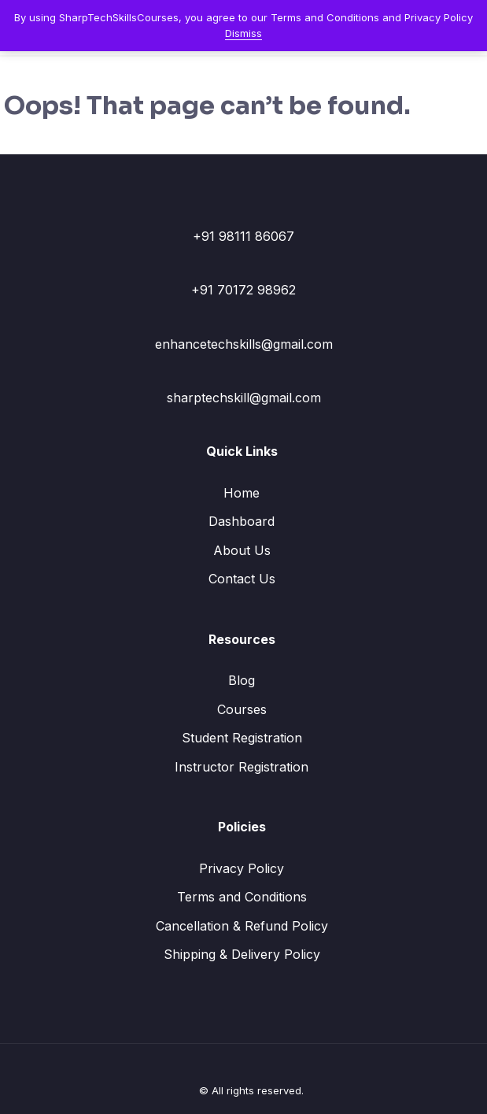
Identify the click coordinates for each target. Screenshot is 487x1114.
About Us (242, 550)
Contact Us (241, 579)
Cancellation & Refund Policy (242, 926)
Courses (242, 709)
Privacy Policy (241, 868)
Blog (241, 680)
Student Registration (242, 738)
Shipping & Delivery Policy (242, 954)
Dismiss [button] (243, 33)
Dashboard (241, 521)
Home (241, 493)
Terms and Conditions (242, 897)
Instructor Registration (241, 767)
